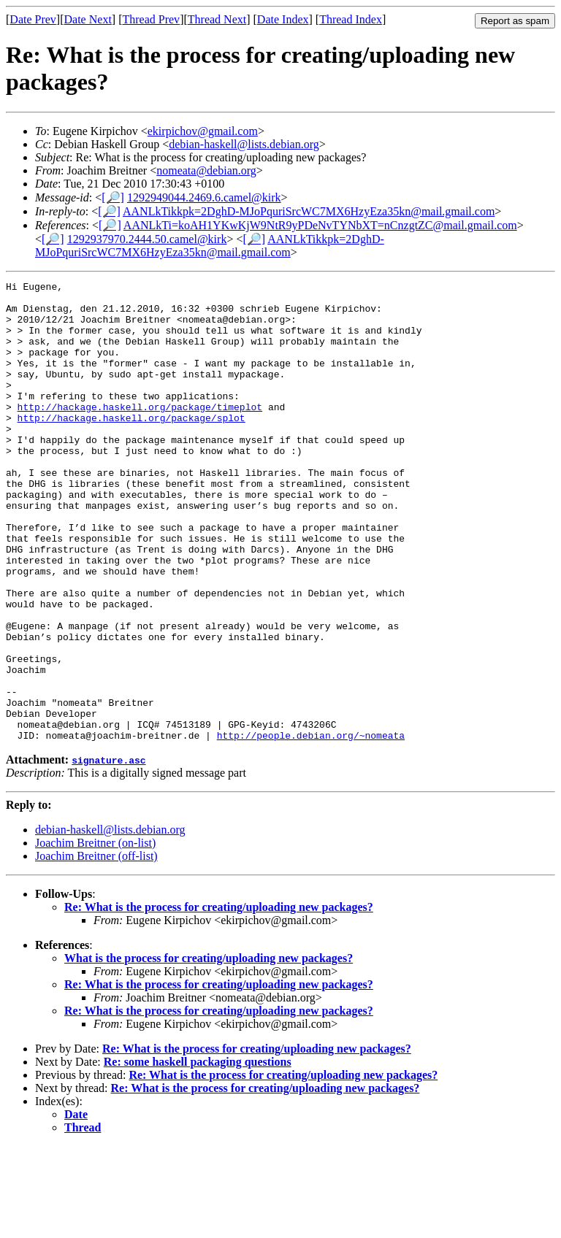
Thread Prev (151, 19)
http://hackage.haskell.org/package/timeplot (140, 432)
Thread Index (350, 19)
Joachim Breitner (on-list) (95, 935)
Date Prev (32, 19)
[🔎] (113, 197)
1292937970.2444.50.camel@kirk (147, 239)
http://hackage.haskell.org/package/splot (131, 446)
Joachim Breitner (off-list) (96, 948)
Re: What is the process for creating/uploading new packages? (218, 999)
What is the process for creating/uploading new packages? (208, 1050)
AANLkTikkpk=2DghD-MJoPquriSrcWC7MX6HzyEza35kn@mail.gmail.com (309, 211)
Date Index (283, 19)
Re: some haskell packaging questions (197, 1153)
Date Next (88, 19)
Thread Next (217, 19)
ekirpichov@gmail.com (203, 131)
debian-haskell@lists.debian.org (244, 144)
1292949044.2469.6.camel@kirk (204, 197)
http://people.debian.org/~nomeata (311, 827)
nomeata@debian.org (206, 170)
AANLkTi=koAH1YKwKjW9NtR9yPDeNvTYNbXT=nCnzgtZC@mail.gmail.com (320, 225)
